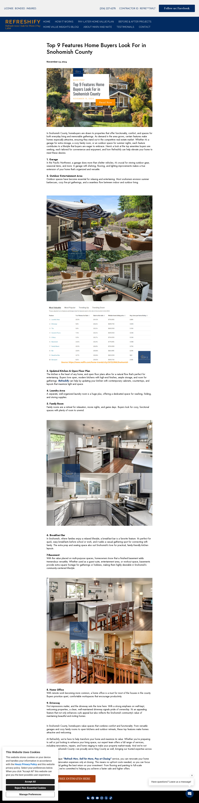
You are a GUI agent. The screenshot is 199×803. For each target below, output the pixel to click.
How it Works (64, 21)
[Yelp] (106, 798)
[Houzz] (88, 798)
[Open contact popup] (189, 793)
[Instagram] (102, 798)
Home (46, 21)
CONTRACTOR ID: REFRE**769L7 (137, 8)
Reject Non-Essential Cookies (30, 788)
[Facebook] (93, 798)
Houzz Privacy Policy (26, 764)
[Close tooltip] (192, 775)
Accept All (30, 781)
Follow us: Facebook (177, 8)
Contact (144, 27)
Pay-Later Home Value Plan (96, 21)
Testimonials (125, 27)
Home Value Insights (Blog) (61, 27)
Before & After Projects (134, 21)
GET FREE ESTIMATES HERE (71, 779)
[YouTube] (97, 798)
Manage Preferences (30, 794)
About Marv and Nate (97, 27)
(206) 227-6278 (108, 8)
